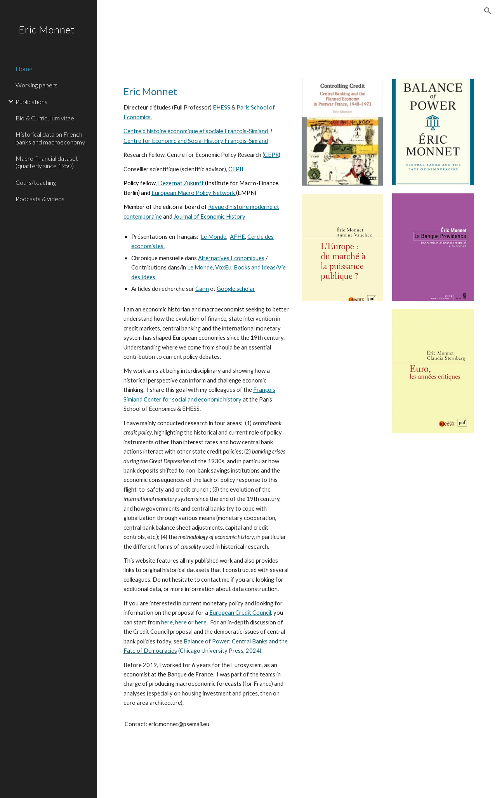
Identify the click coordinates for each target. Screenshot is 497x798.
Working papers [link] (36, 85)
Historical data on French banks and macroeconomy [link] (50, 137)
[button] (487, 11)
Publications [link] (31, 101)
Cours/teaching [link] (36, 182)
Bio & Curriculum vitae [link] (45, 118)
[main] (206, 153)
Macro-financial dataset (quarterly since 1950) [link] (47, 162)
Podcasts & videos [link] (40, 198)
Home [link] (24, 68)
